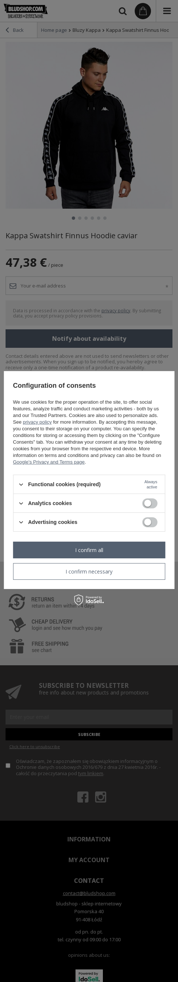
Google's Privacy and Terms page (49, 462)
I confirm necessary (89, 571)
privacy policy (37, 422)
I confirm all (89, 549)
